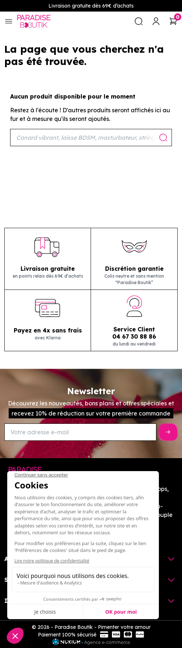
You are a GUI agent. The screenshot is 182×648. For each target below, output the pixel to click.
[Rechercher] (91, 137)
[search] (138, 21)
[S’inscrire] (168, 432)
